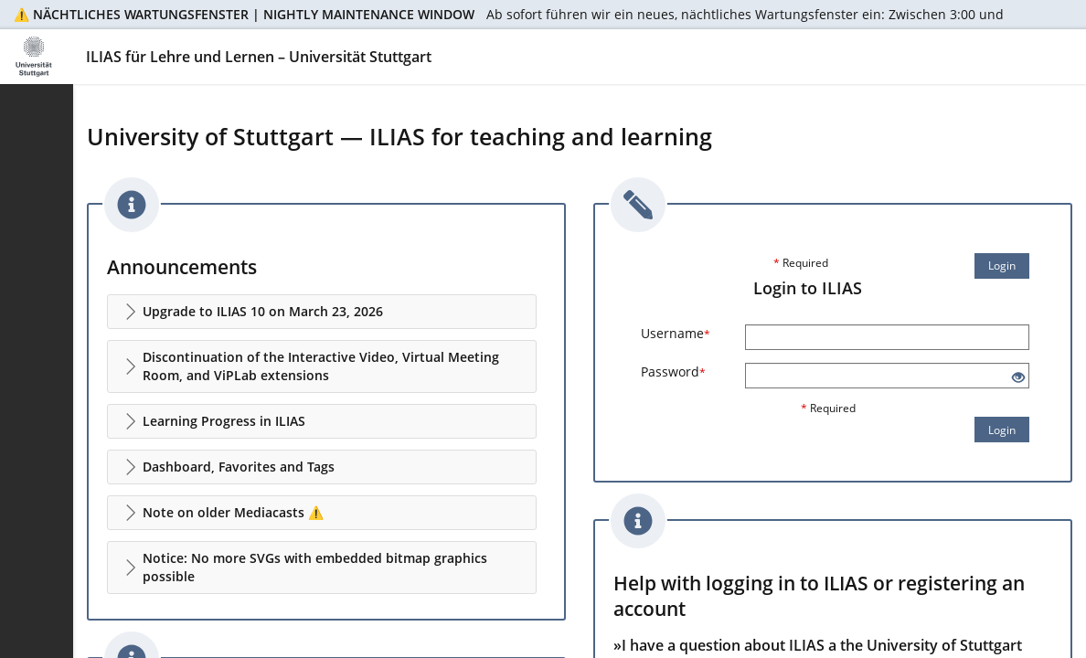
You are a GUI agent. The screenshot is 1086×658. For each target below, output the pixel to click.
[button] (322, 311)
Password (673, 371)
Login (1002, 265)
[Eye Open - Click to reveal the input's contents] (1018, 378)
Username (675, 333)
